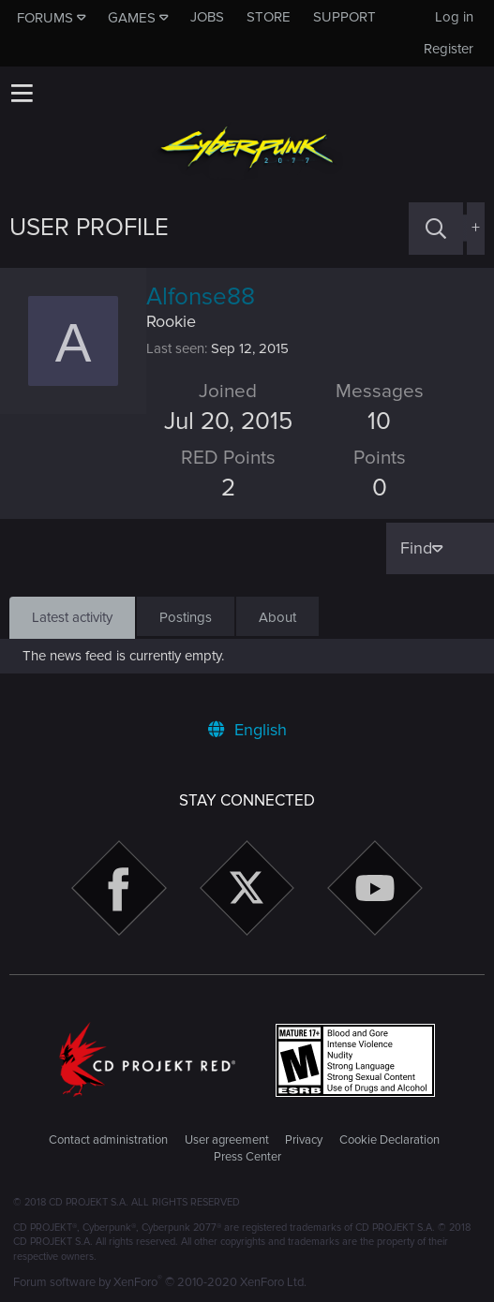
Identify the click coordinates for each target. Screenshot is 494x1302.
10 (379, 421)
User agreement (227, 1139)
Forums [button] (45, 17)
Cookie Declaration (389, 1139)
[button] (21, 93)
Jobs (207, 16)
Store (269, 16)
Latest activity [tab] (72, 617)
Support (344, 16)
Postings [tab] (185, 617)
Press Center (247, 1156)
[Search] (436, 228)
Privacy (303, 1139)
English (247, 729)
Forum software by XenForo (160, 1282)
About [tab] (277, 617)
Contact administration (108, 1139)
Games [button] (132, 17)
